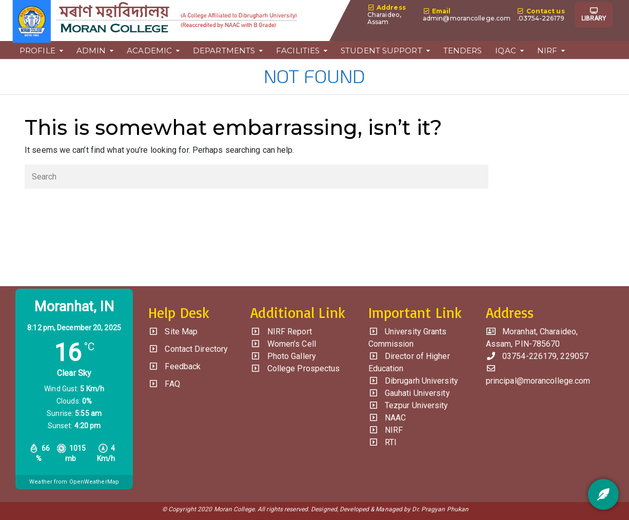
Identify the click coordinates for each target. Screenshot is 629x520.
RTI (382, 442)
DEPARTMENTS (224, 50)
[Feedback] (603, 494)
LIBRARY (593, 15)
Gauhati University (409, 393)
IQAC (505, 50)
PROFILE (37, 50)
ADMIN (91, 50)
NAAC (387, 418)
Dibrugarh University (413, 381)
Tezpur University (408, 405)
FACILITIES (298, 50)
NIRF (547, 50)
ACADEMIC (149, 50)
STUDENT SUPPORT (381, 50)
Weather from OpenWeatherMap (74, 481)
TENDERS (462, 50)
